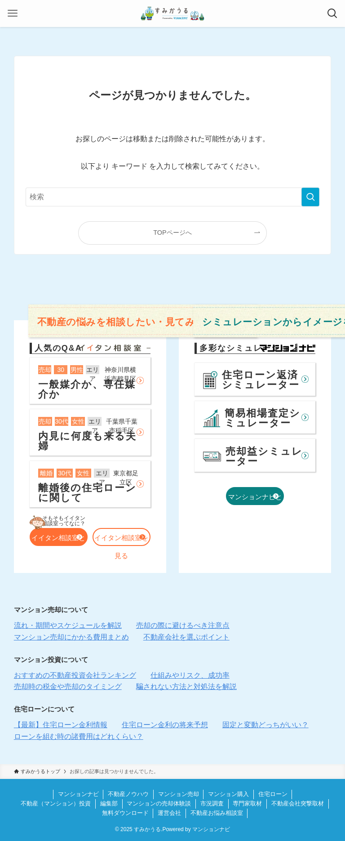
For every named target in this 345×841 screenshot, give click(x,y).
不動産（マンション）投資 (56, 803)
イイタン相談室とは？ (58, 540)
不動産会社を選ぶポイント (186, 637)
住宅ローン (273, 794)
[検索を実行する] (310, 197)
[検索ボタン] (332, 13)
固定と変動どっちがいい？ (265, 725)
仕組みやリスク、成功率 (190, 675)
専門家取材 (247, 803)
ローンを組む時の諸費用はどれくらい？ (78, 736)
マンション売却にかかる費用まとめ (71, 637)
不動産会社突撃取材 (297, 803)
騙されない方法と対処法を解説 (186, 686)
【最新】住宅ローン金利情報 (60, 725)
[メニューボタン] (12, 13)
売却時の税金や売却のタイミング (68, 686)
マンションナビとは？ (255, 501)
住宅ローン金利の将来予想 (165, 725)
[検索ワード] (173, 197)
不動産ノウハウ (128, 794)
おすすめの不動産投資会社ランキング (75, 675)
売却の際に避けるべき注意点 (183, 625)
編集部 (109, 803)
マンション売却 (178, 794)
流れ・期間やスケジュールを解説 (68, 625)
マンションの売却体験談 (159, 803)
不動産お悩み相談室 (216, 813)
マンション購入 (228, 794)
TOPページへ (172, 232)
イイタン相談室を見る (121, 540)
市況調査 (212, 803)
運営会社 (169, 813)
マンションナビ (78, 794)
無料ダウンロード (125, 813)
